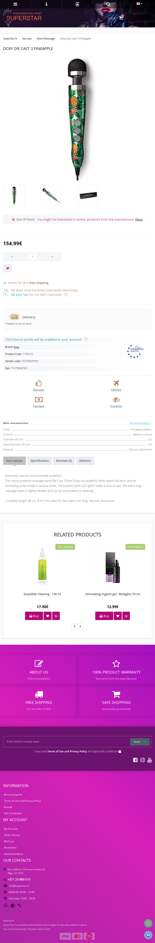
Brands (8, 807)
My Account (11, 829)
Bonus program (13, 794)
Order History (12, 835)
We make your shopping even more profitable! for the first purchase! (44, 292)
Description (14, 461)
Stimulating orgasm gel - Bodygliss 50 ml (112, 594)
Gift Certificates (13, 813)
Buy (34, 616)
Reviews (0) (64, 461)
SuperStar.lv (10, 38)
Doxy (139, 219)
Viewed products (13, 854)
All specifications (141, 423)
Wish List (9, 841)
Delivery (85, 461)
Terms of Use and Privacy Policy (22, 801)
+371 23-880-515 (17, 879)
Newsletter (10, 847)
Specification (39, 461)
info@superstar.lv (16, 886)
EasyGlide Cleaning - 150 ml (42, 594)
